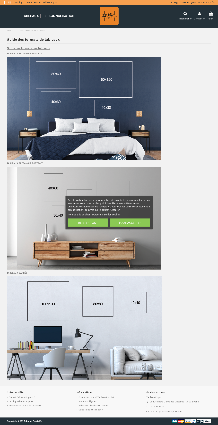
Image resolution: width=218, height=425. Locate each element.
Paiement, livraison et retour (93, 405)
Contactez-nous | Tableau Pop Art (42, 2)
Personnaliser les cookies (106, 214)
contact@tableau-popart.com (166, 411)
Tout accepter (130, 223)
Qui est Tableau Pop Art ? (22, 397)
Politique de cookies (79, 214)
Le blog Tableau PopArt (21, 401)
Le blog (19, 2)
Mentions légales (87, 401)
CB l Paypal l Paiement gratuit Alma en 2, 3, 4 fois (193, 2)
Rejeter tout (88, 223)
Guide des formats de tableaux (25, 405)
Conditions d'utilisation (90, 409)
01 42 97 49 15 (157, 406)
